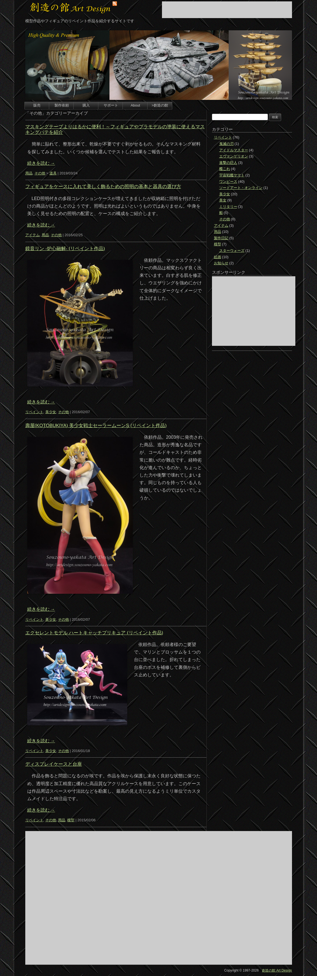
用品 (29, 173)
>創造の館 (160, 105)
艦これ (224, 169)
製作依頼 (61, 105)
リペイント (34, 412)
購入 (86, 105)
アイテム (32, 235)
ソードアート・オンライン (241, 188)
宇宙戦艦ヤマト (231, 175)
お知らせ (221, 263)
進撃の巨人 (228, 163)
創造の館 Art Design (277, 970)
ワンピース (228, 181)
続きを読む (41, 163)
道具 (53, 173)
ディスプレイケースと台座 (53, 764)
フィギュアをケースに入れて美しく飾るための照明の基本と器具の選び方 (103, 186)
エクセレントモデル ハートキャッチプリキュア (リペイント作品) (94, 632)
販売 (37, 105)
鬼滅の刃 (226, 144)
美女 (222, 200)
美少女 (50, 412)
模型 (70, 820)
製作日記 (221, 238)
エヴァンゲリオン (233, 156)
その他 (39, 173)
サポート (111, 105)
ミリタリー (228, 206)
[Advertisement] (227, 9)
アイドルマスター (233, 150)
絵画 (217, 257)
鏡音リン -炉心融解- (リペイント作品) (65, 248)
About (135, 105)
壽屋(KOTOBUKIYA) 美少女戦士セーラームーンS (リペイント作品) (96, 425)
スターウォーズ (231, 250)
